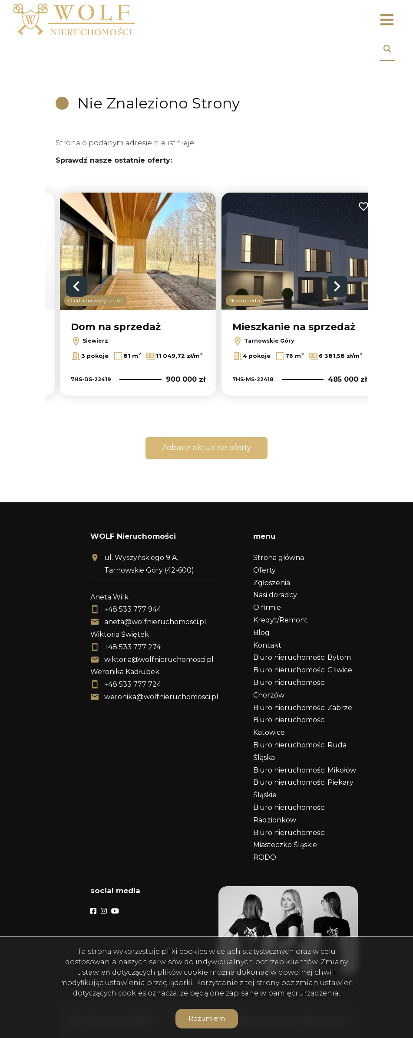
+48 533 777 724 (132, 684)
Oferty (264, 570)
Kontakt (267, 645)
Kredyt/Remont (280, 620)
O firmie (267, 607)
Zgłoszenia (271, 583)
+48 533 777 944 (132, 609)
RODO (264, 857)
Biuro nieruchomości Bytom (302, 657)
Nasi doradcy (275, 595)
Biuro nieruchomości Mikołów (304, 770)
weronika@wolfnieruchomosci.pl (161, 697)
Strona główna (278, 557)
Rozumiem (206, 1018)
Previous (76, 286)
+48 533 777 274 (132, 647)
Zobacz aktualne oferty (206, 447)
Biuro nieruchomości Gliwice (302, 670)
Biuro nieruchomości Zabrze (302, 708)
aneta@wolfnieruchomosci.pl (155, 622)
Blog (261, 633)
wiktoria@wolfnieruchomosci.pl (159, 659)
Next (337, 286)
